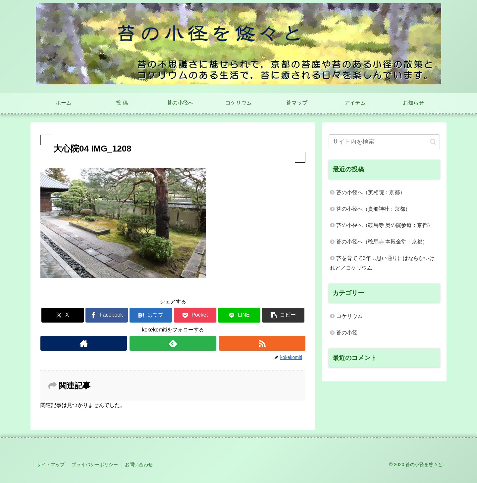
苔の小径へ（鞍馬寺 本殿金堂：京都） (382, 241)
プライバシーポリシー (95, 464)
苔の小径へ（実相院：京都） (370, 192)
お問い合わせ (139, 464)
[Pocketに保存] (195, 315)
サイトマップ (51, 464)
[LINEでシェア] (239, 315)
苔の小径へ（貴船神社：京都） (373, 209)
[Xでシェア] (62, 315)
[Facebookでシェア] (106, 315)
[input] (384, 141)
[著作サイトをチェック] (83, 343)
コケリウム (349, 316)
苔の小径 (346, 332)
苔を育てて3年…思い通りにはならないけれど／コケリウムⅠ (382, 263)
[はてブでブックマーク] (151, 315)
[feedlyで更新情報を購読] (173, 343)
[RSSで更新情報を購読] (262, 343)
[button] (283, 315)
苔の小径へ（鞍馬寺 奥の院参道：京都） (384, 225)
